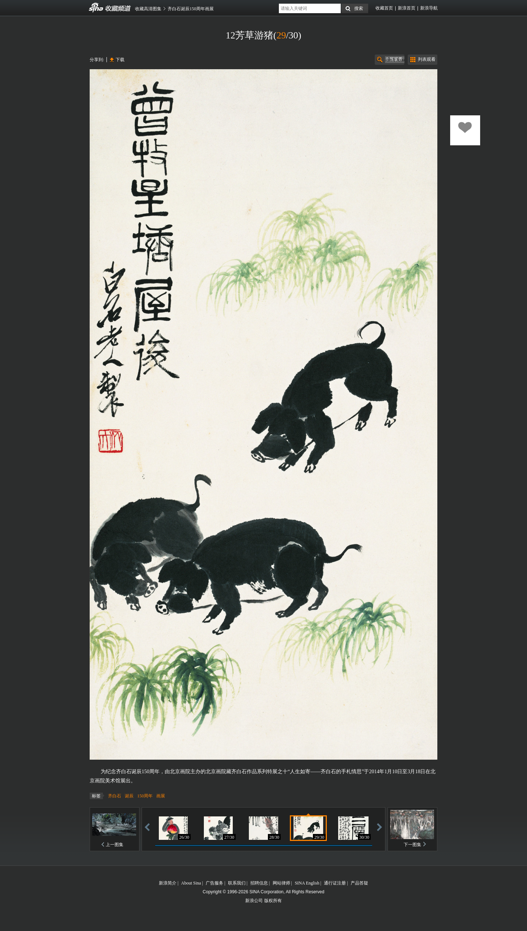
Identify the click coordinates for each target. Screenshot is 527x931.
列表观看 (427, 59)
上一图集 (114, 844)
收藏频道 (96, 7)
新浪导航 (429, 8)
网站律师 (281, 883)
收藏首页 (384, 8)
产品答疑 (359, 883)
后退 (147, 826)
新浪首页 (406, 8)
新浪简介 (167, 883)
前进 (379, 826)
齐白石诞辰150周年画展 (191, 8)
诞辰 (129, 795)
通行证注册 (335, 883)
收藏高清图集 (148, 8)
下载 (120, 59)
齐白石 (114, 795)
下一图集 (412, 844)
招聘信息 (259, 883)
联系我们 (237, 883)
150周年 (145, 795)
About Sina (191, 883)
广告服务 (214, 883)
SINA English (307, 883)
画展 (160, 795)
